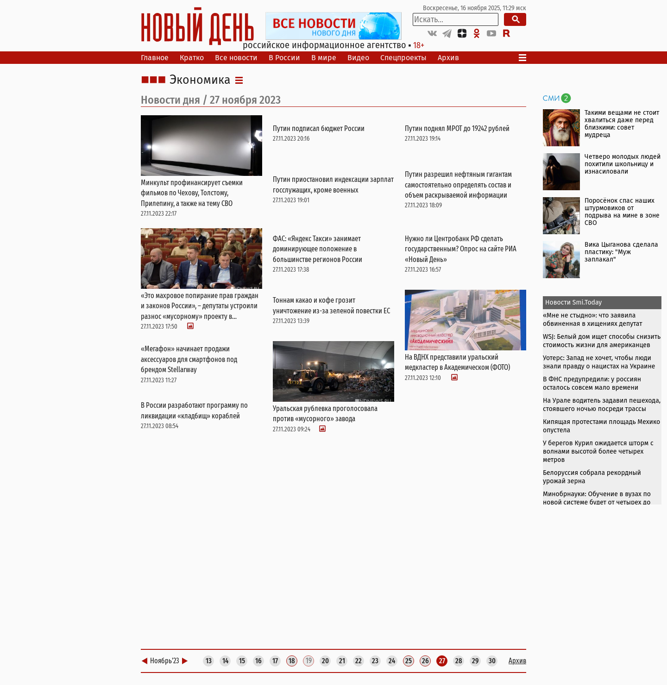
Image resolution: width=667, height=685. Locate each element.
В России (284, 57)
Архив (448, 57)
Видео (358, 57)
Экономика (200, 80)
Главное (155, 57)
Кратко (192, 57)
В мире (323, 57)
